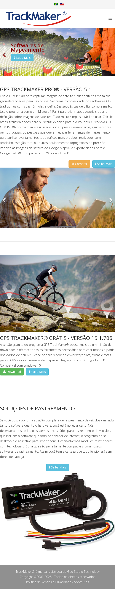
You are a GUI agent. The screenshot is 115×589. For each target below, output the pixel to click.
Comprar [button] (79, 164)
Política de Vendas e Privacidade (48, 582)
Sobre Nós (81, 582)
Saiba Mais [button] (22, 57)
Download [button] (12, 372)
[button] (4, 52)
